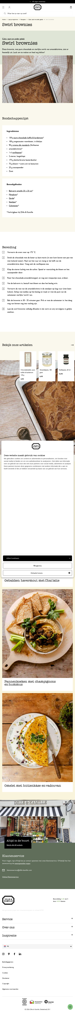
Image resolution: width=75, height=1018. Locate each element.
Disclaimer (5, 978)
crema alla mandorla (21, 145)
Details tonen (50, 573)
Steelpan (12, 202)
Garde (11, 198)
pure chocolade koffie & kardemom (28, 138)
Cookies (5, 973)
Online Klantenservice (10, 877)
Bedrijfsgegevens (7, 962)
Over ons (8, 927)
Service (7, 919)
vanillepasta (16, 153)
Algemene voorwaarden (10, 989)
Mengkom (13, 195)
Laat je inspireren (13, 19)
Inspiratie (9, 935)
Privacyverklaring (8, 967)
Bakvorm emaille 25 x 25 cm (20, 191)
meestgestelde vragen (22, 863)
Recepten (23, 19)
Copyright (5, 983)
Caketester (13, 206)
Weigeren (37, 566)
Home (4, 19)
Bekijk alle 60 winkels (14, 845)
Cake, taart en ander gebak (35, 19)
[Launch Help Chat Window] (70, 1007)
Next (72, 345)
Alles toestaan (38, 558)
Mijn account (9, 7)
